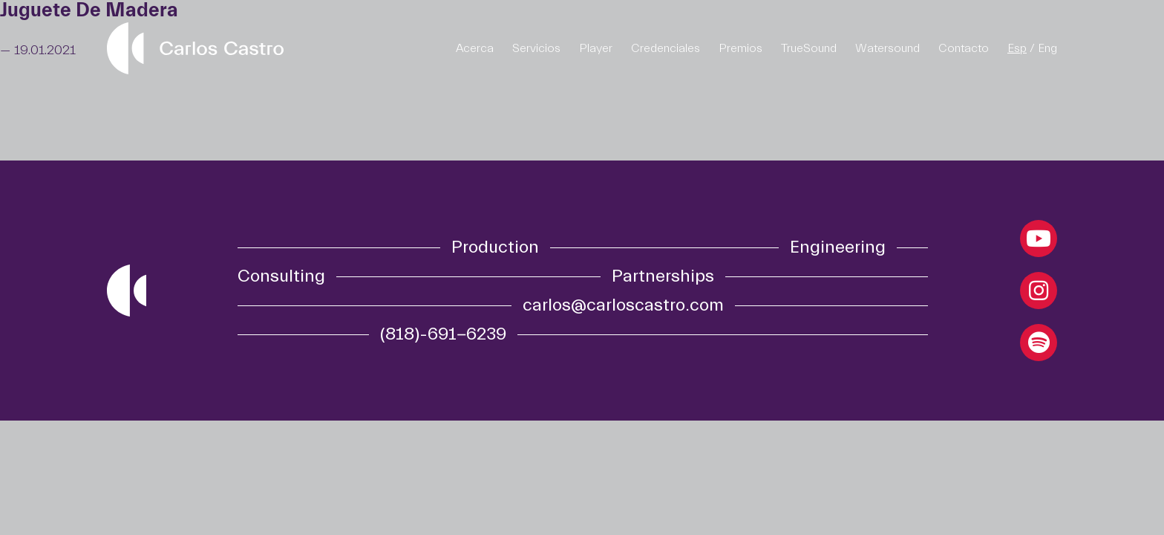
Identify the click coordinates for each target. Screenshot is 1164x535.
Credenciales (665, 48)
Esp (1017, 48)
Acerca (475, 48)
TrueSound (809, 48)
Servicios (536, 48)
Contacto (963, 48)
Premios (740, 48)
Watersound (887, 48)
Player (595, 48)
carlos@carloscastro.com (623, 305)
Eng (1047, 48)
